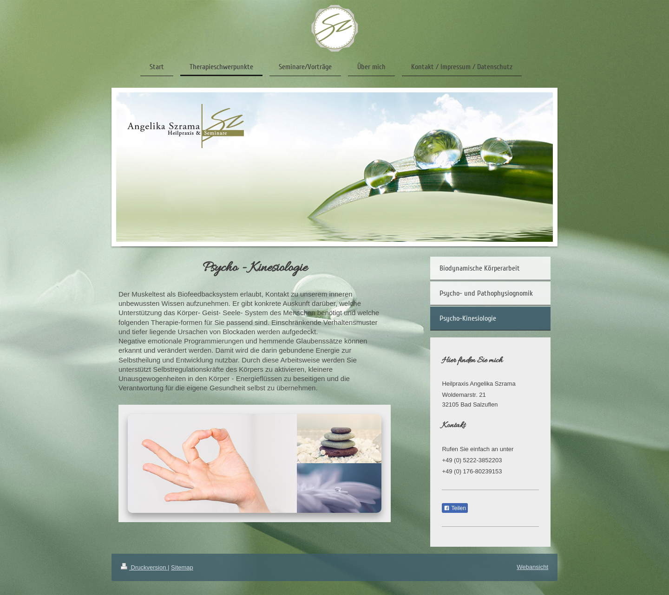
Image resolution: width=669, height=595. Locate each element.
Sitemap (182, 567)
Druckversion (144, 567)
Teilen (455, 508)
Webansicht (532, 566)
